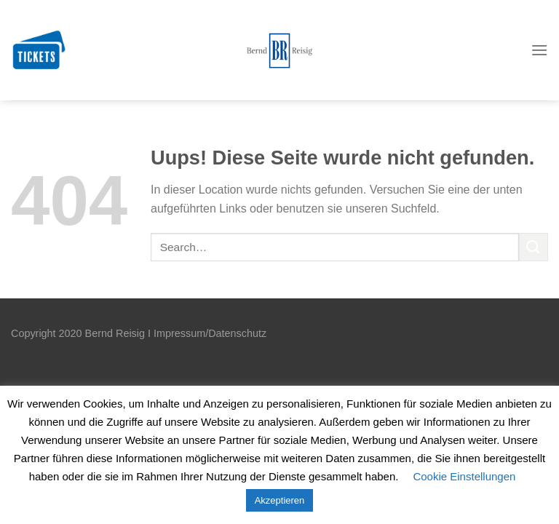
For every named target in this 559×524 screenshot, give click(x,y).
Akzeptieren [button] (280, 500)
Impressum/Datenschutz (210, 333)
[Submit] (533, 247)
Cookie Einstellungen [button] (464, 476)
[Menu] (539, 50)
